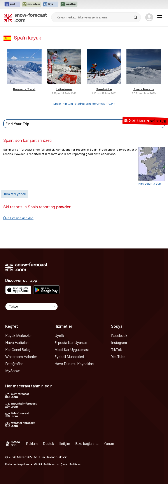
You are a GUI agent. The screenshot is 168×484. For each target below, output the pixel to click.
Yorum (109, 443)
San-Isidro (104, 89)
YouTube (118, 356)
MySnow (12, 371)
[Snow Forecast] (25, 17)
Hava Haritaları (16, 342)
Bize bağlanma (86, 443)
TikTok (116, 349)
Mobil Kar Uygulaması (71, 349)
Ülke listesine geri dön (18, 218)
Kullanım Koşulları (17, 464)
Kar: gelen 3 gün (149, 183)
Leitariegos (64, 89)
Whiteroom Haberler (21, 356)
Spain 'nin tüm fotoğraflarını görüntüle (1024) (84, 103)
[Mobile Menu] (160, 17)
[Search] (136, 17)
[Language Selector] (31, 306)
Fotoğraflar (14, 364)
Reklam (32, 443)
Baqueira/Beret (24, 89)
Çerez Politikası (71, 464)
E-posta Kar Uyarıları (70, 342)
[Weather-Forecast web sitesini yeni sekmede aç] (68, 4)
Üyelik (59, 335)
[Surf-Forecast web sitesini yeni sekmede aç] (12, 4)
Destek (48, 443)
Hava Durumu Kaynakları (74, 364)
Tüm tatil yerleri (14, 194)
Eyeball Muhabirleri (69, 356)
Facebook (119, 335)
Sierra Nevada (143, 89)
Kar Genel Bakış (17, 349)
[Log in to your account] (149, 17)
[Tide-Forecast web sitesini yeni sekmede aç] (50, 4)
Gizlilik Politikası (44, 464)
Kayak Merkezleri (18, 335)
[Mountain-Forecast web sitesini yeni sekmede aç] (31, 4)
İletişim (64, 443)
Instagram (119, 342)
